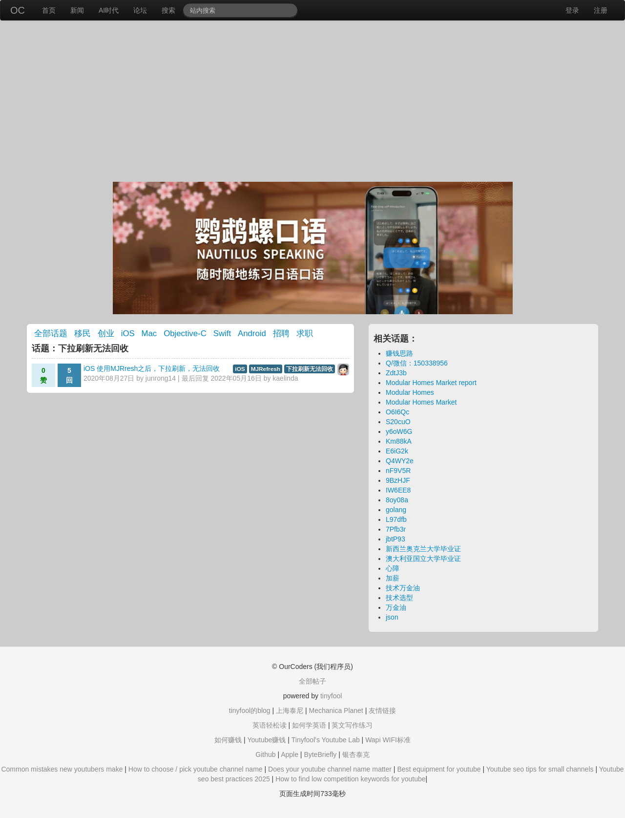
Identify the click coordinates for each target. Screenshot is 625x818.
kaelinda (285, 378)
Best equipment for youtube (438, 769)
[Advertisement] (312, 103)
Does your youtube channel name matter (330, 769)
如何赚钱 (228, 740)
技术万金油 (403, 588)
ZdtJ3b (396, 373)
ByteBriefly (320, 754)
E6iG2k (397, 451)
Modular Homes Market (421, 402)
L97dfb (396, 519)
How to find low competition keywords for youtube (350, 779)
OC (17, 10)
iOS (128, 333)
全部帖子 (312, 681)
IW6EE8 (398, 490)
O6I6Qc (397, 412)
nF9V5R (398, 470)
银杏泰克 (356, 754)
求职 (304, 333)
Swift (222, 333)
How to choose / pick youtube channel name (195, 769)
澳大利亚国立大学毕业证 (423, 558)
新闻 (77, 10)
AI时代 (109, 10)
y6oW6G (399, 431)
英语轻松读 (269, 725)
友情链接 (382, 710)
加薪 (392, 578)
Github (265, 754)
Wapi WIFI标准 (388, 740)
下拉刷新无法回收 (309, 369)
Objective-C (185, 333)
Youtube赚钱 (266, 740)
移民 (82, 333)
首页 (49, 10)
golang (396, 510)
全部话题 (50, 333)
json (392, 617)
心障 (392, 568)
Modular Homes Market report (431, 383)
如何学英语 (309, 725)
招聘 (281, 333)
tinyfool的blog (250, 710)
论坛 (140, 10)
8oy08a (397, 500)
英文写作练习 (352, 725)
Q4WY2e (400, 461)
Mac (149, 333)
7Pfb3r (396, 529)
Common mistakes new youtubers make (62, 769)
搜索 (168, 10)
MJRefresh (265, 369)
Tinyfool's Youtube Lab (326, 740)
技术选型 (399, 598)
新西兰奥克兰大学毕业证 (423, 549)
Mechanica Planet (336, 710)
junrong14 (161, 378)
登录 (572, 10)
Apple (289, 754)
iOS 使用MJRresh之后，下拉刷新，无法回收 (151, 368)
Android (252, 333)
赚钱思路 (399, 353)
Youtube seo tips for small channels (540, 769)
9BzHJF (398, 480)
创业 (106, 333)
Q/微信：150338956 (417, 363)
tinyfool (331, 696)
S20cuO (398, 422)
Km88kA (399, 441)
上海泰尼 (289, 710)
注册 (600, 10)
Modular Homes (410, 392)
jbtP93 (395, 539)
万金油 (396, 607)
